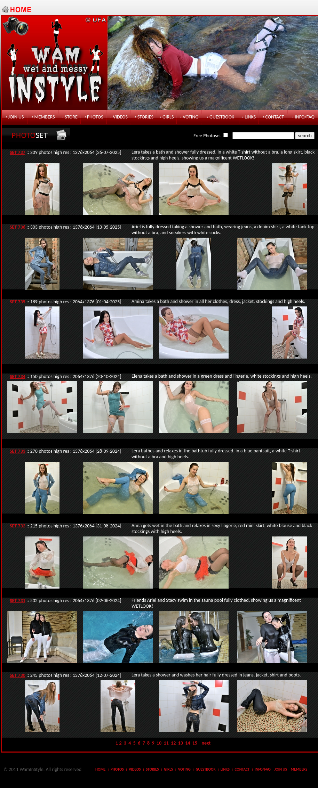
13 (180, 743)
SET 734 (17, 376)
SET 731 (17, 601)
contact (274, 117)
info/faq (305, 117)
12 (173, 743)
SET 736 (17, 227)
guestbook (221, 117)
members (44, 117)
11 (166, 743)
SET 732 (17, 526)
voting (190, 117)
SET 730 (17, 675)
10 (159, 743)
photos (95, 117)
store (71, 117)
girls (168, 117)
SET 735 (17, 302)
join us (16, 117)
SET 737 (17, 152)
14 (187, 743)
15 (194, 743)
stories (145, 117)
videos (120, 117)
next (206, 743)
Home (100, 769)
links (250, 117)
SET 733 (17, 451)
